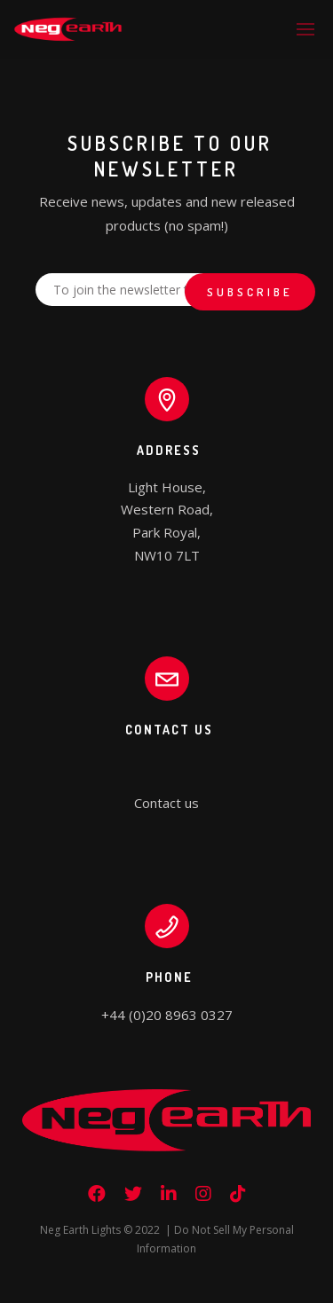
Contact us (166, 803)
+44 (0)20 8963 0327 (167, 1015)
